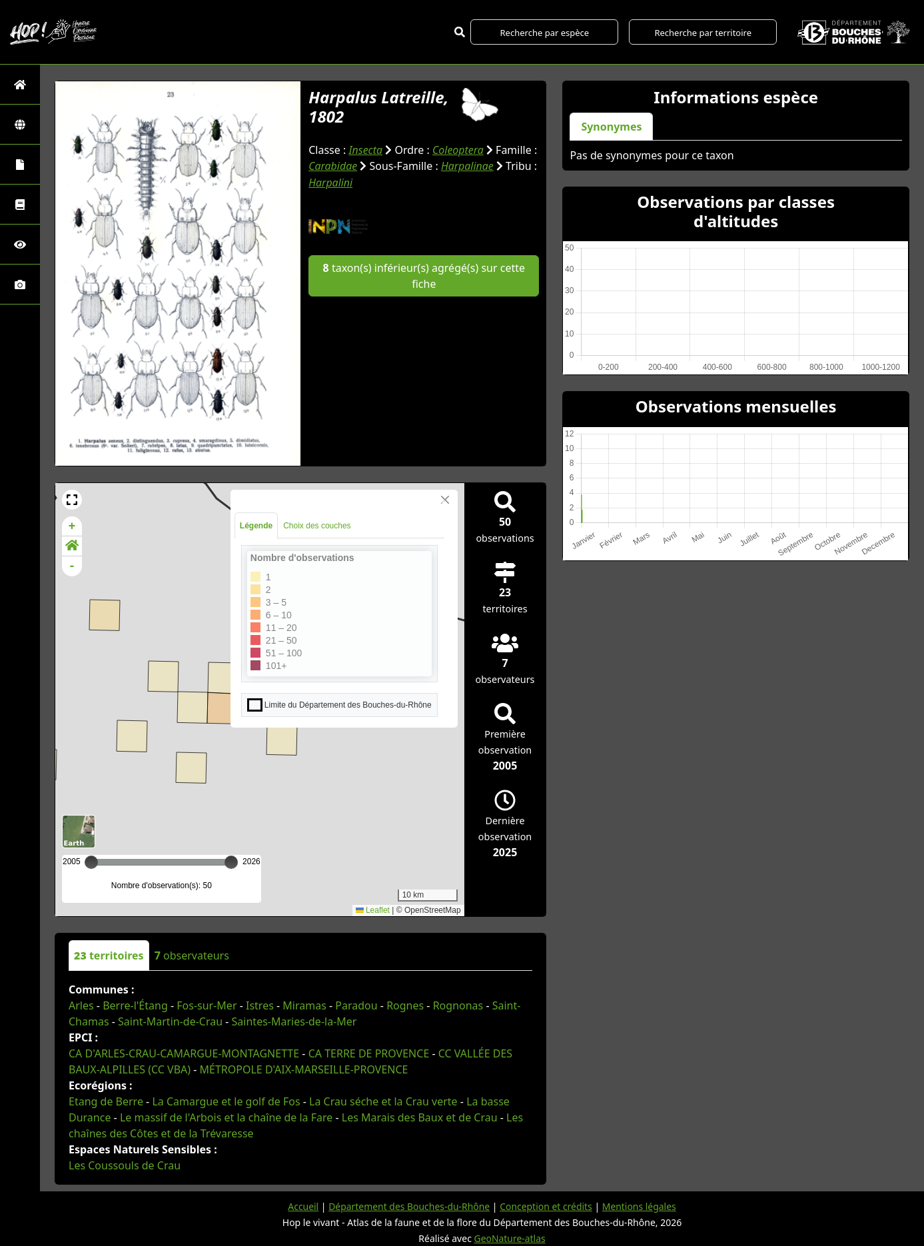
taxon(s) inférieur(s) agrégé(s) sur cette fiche (424, 274)
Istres (260, 1005)
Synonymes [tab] (611, 126)
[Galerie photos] (20, 284)
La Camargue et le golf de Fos (226, 1101)
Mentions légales (640, 1206)
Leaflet (373, 910)
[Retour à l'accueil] (20, 84)
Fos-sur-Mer (206, 1005)
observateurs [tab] (192, 955)
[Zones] (20, 124)
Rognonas (458, 1005)
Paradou (356, 1005)
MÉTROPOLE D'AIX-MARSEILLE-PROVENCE (304, 1069)
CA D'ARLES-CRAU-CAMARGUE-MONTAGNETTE (184, 1053)
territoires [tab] (109, 955)
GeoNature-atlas (510, 1238)
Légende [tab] (256, 525)
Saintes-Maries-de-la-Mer (294, 1021)
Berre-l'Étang (135, 1005)
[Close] (445, 500)
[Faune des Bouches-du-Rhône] (20, 204)
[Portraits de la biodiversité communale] (20, 164)
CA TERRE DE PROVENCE (369, 1053)
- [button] (72, 566)
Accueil (302, 1206)
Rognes (405, 1005)
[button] (72, 500)
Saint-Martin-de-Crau (170, 1021)
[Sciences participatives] (20, 244)
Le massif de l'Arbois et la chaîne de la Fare (226, 1117)
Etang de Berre (106, 1101)
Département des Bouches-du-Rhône (409, 1206)
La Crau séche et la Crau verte (383, 1101)
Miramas (304, 1005)
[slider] (231, 862)
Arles (81, 1005)
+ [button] (72, 526)
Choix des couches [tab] (316, 525)
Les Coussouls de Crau (125, 1165)
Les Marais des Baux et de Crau (420, 1117)
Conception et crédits (546, 1206)
